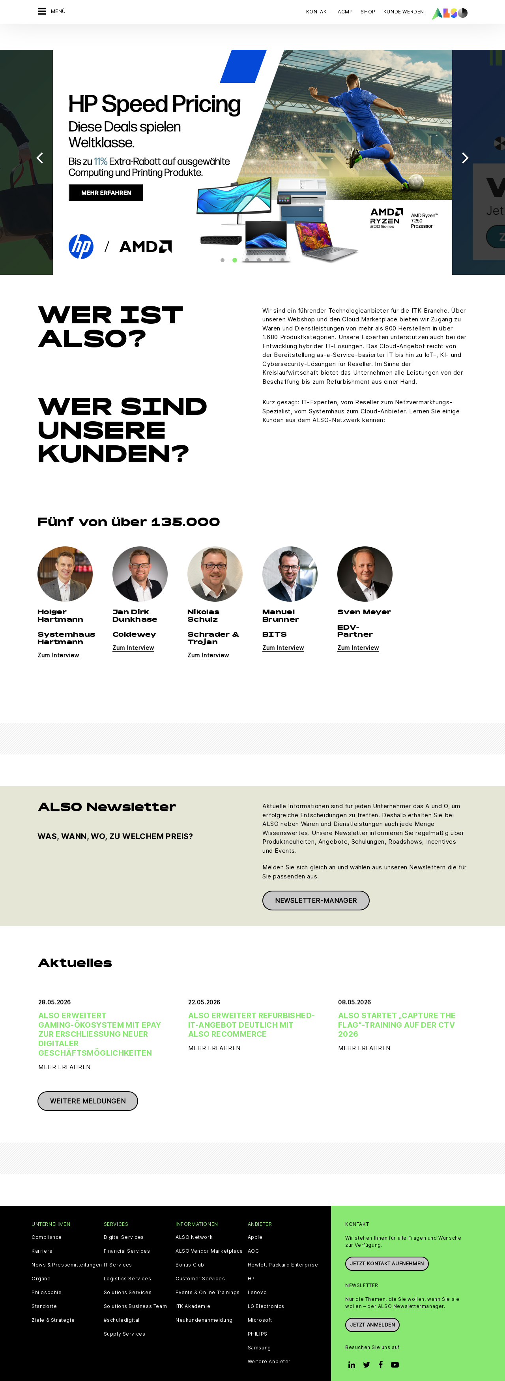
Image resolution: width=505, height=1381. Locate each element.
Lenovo (257, 1272)
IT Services (118, 1245)
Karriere (42, 1231)
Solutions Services (128, 1272)
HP (251, 1258)
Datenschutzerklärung (194, 1366)
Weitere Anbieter (269, 1341)
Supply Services (125, 1314)
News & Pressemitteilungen (67, 1245)
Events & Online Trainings (208, 1272)
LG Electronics (266, 1286)
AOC (253, 1231)
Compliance (47, 1217)
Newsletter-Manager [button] (316, 880)
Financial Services (127, 1231)
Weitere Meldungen (87, 1081)
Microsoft (260, 1300)
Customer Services (200, 1258)
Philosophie (47, 1272)
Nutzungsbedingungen (291, 1366)
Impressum (242, 1366)
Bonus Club (190, 1245)
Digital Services (124, 1217)
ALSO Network (194, 1217)
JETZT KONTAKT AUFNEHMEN (387, 1243)
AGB (83, 1366)
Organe (41, 1258)
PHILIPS (257, 1314)
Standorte (44, 1286)
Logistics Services (128, 1258)
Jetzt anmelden (372, 1305)
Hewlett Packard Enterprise (283, 1245)
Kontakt (318, 12)
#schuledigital (122, 1300)
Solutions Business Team (135, 1286)
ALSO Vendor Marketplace (209, 1231)
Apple (255, 1217)
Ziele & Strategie (53, 1300)
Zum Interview (58, 635)
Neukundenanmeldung (204, 1300)
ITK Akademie (193, 1286)
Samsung (259, 1327)
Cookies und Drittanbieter (127, 1366)
